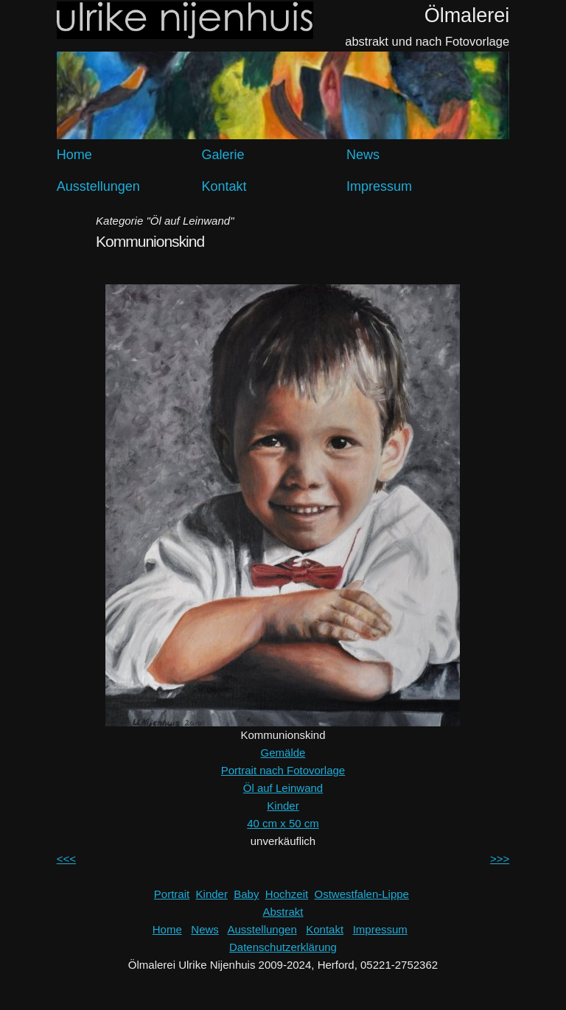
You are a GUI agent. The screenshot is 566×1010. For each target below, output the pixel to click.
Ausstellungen (98, 186)
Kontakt (223, 186)
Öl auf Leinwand (283, 788)
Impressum (379, 186)
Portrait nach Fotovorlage (283, 770)
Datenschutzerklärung (283, 947)
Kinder (282, 805)
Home (74, 154)
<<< (66, 858)
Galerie (222, 154)
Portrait (171, 894)
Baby (246, 894)
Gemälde (283, 752)
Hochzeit (286, 894)
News (363, 154)
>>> (499, 858)
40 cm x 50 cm (283, 823)
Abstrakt (282, 911)
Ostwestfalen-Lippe (362, 894)
